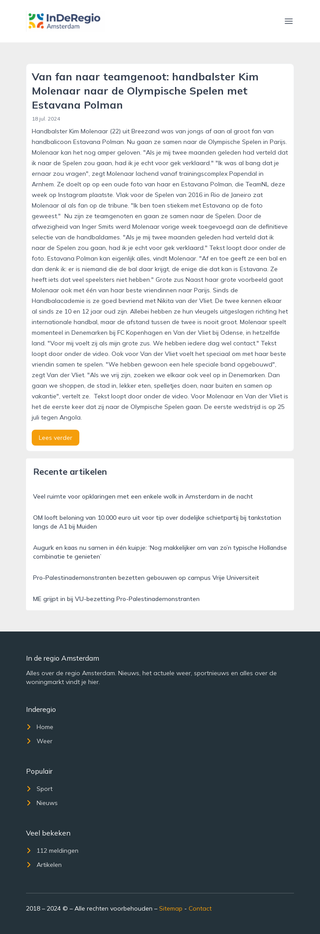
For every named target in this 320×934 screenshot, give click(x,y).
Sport (39, 789)
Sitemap (170, 908)
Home (39, 727)
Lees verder (55, 438)
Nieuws (42, 803)
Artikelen (44, 865)
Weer (39, 741)
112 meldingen (52, 851)
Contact (200, 908)
